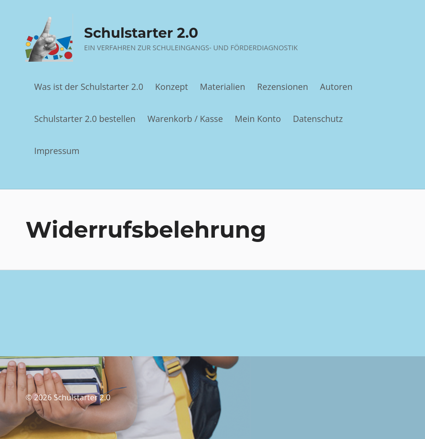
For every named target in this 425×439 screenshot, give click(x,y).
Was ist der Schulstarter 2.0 (88, 86)
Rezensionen (282, 86)
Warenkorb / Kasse (185, 118)
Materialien (222, 86)
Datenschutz (318, 118)
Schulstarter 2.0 (141, 32)
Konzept (171, 86)
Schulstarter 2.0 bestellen (84, 118)
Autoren (336, 86)
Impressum (56, 150)
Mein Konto (258, 118)
